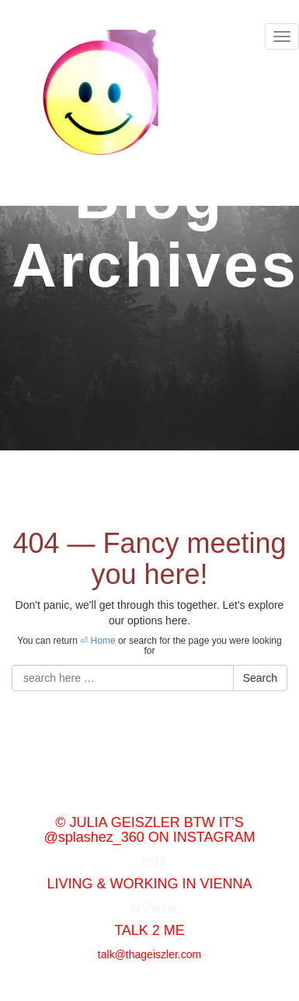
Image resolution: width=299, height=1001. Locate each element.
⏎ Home (97, 640)
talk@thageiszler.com (149, 954)
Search (260, 678)
